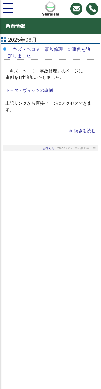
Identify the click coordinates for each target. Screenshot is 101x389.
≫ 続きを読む (82, 130)
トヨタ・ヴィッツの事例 (29, 90)
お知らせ (49, 148)
